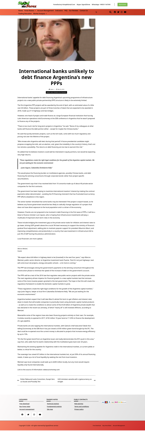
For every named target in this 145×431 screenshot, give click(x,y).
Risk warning (78, 404)
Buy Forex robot (24, 406)
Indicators (59, 11)
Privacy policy (79, 409)
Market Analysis (40, 14)
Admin (52, 89)
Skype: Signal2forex (83, 4)
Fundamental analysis (54, 406)
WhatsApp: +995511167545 (101, 4)
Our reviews (73, 11)
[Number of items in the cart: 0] (96, 12)
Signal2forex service (51, 426)
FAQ (65, 11)
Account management (45, 11)
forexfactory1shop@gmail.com (64, 4)
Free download (24, 404)
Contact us (84, 11)
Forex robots (30, 11)
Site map (50, 409)
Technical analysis (53, 404)
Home (20, 11)
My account (122, 4)
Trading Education (25, 14)
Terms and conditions (81, 406)
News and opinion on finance (56, 92)
